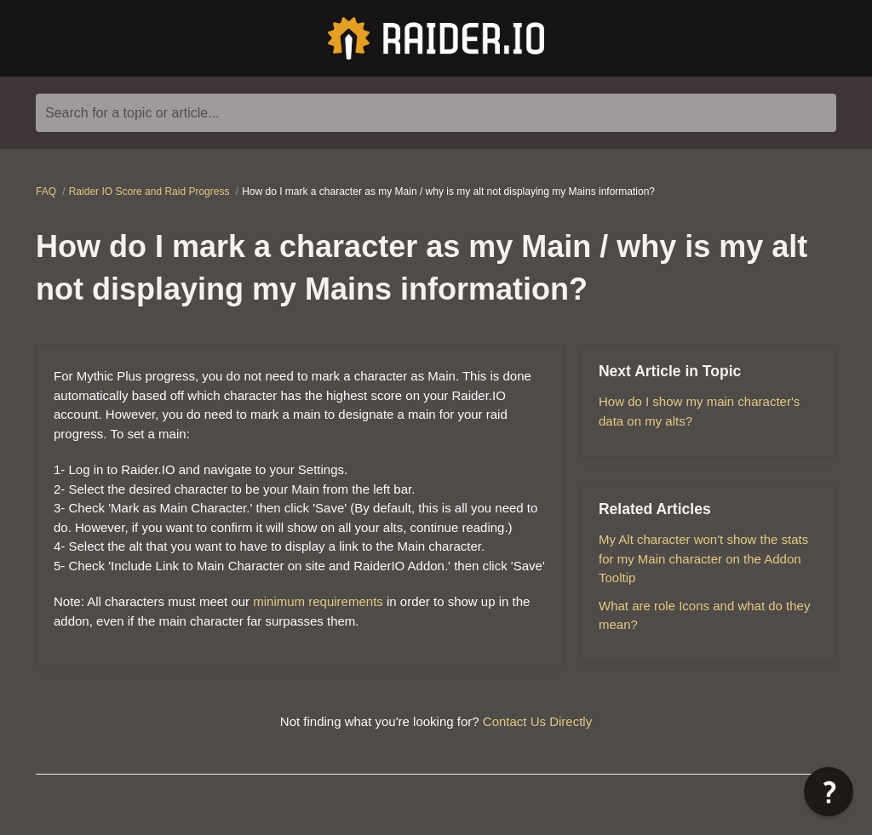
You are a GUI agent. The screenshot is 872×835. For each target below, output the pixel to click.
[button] (828, 791)
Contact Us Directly (537, 721)
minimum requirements (318, 601)
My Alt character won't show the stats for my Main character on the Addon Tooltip (703, 558)
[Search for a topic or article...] (436, 113)
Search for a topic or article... (132, 113)
